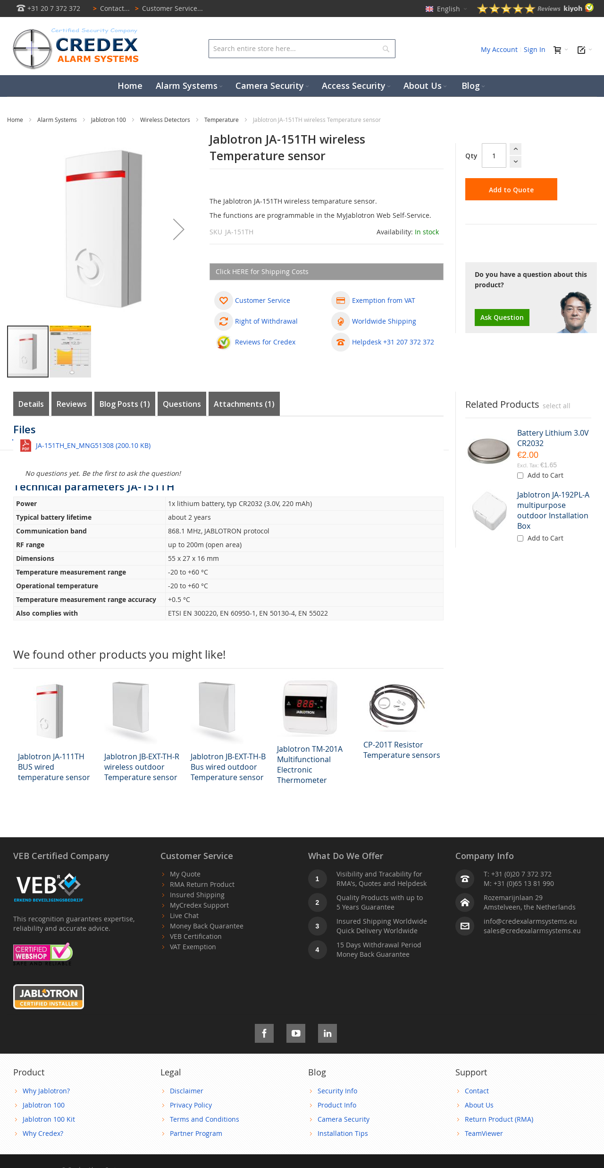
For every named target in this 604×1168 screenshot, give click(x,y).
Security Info (337, 1090)
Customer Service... (167, 8)
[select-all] (556, 406)
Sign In (534, 49)
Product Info (337, 1104)
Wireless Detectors (166, 119)
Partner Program (196, 1133)
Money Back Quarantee (206, 925)
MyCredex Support (199, 905)
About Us (479, 1104)
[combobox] (302, 48)
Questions (182, 404)
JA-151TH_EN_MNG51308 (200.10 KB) (93, 445)
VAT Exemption (193, 946)
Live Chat (184, 915)
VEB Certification (196, 936)
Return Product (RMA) (499, 1119)
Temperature (222, 119)
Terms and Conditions (204, 1119)
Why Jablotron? (46, 1090)
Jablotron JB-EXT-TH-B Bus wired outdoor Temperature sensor (228, 766)
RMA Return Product (202, 884)
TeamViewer (484, 1133)
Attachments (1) (244, 404)
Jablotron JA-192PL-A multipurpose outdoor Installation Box (553, 510)
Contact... (110, 8)
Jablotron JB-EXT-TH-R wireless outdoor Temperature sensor (141, 766)
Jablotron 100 (109, 119)
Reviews (72, 404)
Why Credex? (43, 1133)
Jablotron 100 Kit (49, 1119)
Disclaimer (186, 1090)
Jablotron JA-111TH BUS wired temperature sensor (54, 766)
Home (16, 119)
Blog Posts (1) (125, 404)
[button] (179, 229)
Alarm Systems (57, 119)
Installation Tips (343, 1133)
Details (31, 404)
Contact (477, 1090)
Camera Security (343, 1119)
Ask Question (502, 317)
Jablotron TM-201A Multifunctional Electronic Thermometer (310, 764)
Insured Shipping (197, 894)
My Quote (185, 873)
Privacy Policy (191, 1104)
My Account (499, 49)
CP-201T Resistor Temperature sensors (401, 749)
